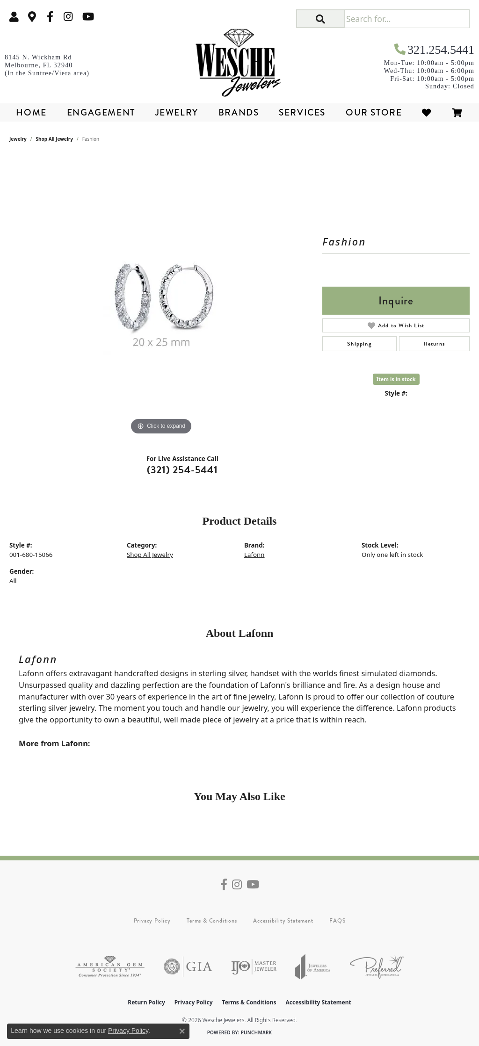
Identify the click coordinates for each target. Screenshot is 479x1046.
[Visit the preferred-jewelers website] (376, 967)
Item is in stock (396, 378)
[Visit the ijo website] (253, 967)
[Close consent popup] (182, 1031)
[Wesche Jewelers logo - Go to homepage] (239, 59)
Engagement (101, 112)
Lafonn (254, 554)
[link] (32, 16)
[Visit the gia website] (188, 967)
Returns (434, 343)
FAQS (337, 920)
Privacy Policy (152, 920)
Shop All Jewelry (54, 139)
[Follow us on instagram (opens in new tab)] (68, 16)
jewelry (18, 139)
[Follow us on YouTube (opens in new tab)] (88, 16)
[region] (161, 297)
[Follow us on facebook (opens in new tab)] (50, 16)
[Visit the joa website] (313, 967)
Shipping (359, 343)
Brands (238, 112)
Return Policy (146, 1002)
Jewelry (176, 112)
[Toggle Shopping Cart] (457, 112)
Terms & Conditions (212, 920)
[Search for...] (406, 19)
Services (302, 112)
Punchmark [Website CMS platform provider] (256, 1032)
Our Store (374, 112)
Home (31, 112)
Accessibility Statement (283, 920)
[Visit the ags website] (110, 966)
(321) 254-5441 (182, 469)
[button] (14, 16)
